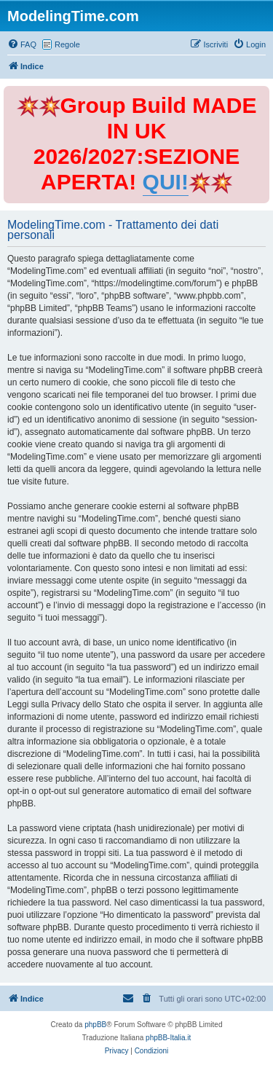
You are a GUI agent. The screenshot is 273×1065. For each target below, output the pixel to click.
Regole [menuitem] (67, 44)
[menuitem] (21, 44)
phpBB (95, 1025)
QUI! (166, 182)
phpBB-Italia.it (168, 1038)
